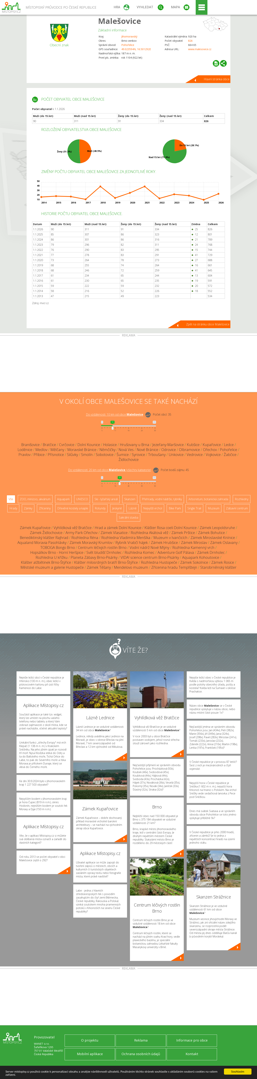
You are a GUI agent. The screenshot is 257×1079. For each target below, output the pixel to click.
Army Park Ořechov (81, 532)
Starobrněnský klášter (218, 567)
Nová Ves (126, 449)
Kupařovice (212, 444)
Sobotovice (104, 454)
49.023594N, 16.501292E (136, 49)
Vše (11, 499)
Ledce (229, 444)
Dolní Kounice (88, 444)
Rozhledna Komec (139, 552)
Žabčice (230, 454)
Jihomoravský (129, 36)
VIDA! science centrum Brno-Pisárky (150, 557)
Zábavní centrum (237, 508)
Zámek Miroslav (194, 542)
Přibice (39, 454)
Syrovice (138, 454)
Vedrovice (195, 454)
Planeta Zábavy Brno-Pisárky (94, 557)
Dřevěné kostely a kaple (72, 508)
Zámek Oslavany (224, 542)
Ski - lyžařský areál (106, 499)
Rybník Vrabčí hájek (131, 542)
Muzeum (213, 508)
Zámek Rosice (222, 562)
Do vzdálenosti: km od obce (114, 415)
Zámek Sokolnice (194, 562)
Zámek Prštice (183, 532)
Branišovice (30, 444)
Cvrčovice (66, 444)
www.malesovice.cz (199, 49)
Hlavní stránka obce (216, 79)
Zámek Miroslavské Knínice (213, 537)
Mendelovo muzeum (131, 567)
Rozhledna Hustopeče (159, 562)
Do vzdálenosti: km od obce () (109, 470)
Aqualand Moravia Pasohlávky (41, 542)
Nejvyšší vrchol (152, 508)
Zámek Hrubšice (164, 542)
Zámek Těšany (99, 567)
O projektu (89, 1040)
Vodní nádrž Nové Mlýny (149, 547)
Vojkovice (213, 454)
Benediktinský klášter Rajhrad (44, 537)
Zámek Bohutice (211, 532)
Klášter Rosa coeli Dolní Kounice (170, 527)
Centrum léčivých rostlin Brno (102, 547)
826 (190, 40)
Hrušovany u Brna (134, 444)
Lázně (132, 508)
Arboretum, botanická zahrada (208, 499)
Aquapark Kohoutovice (200, 557)
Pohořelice (127, 45)
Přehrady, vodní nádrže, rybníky (162, 499)
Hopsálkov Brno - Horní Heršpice (56, 552)
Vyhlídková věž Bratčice (73, 527)
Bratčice (49, 444)
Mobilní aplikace (90, 1054)
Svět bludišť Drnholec (104, 552)
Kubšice (193, 444)
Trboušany (157, 454)
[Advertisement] (128, 364)
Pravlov (24, 454)
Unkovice (176, 454)
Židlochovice (129, 459)
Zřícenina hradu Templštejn (174, 567)
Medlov (41, 449)
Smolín (87, 454)
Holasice (110, 444)
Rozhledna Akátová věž (149, 532)
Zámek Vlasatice (114, 532)
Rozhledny (241, 499)
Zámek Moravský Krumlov (91, 542)
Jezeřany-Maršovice (168, 444)
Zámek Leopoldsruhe (217, 527)
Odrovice (168, 449)
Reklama (141, 1040)
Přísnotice (56, 454)
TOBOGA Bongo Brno (57, 547)
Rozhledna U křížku (52, 557)
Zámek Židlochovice (46, 532)
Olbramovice (189, 449)
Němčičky (107, 449)
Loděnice (25, 449)
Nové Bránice (147, 449)
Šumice (123, 454)
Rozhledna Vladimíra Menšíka (125, 537)
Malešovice (119, 21)
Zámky (28, 508)
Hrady (13, 508)
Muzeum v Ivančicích (170, 537)
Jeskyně (117, 508)
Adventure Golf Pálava (176, 552)
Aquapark (63, 499)
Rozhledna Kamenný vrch (193, 547)
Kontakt (192, 1054)
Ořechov (210, 449)
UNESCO (82, 499)
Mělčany (57, 449)
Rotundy (100, 508)
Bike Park (175, 508)
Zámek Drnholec (211, 552)
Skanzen (129, 499)
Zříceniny (45, 508)
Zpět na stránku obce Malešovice (207, 324)
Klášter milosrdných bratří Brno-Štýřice (106, 562)
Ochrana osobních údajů (141, 1054)
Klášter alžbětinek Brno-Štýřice (46, 562)
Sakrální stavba (128, 517)
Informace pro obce (192, 1040)
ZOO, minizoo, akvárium (35, 499)
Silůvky (72, 454)
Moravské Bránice (81, 449)
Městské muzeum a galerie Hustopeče (52, 567)
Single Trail (194, 508)
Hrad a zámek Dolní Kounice (118, 527)
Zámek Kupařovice (35, 527)
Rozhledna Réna (84, 537)
